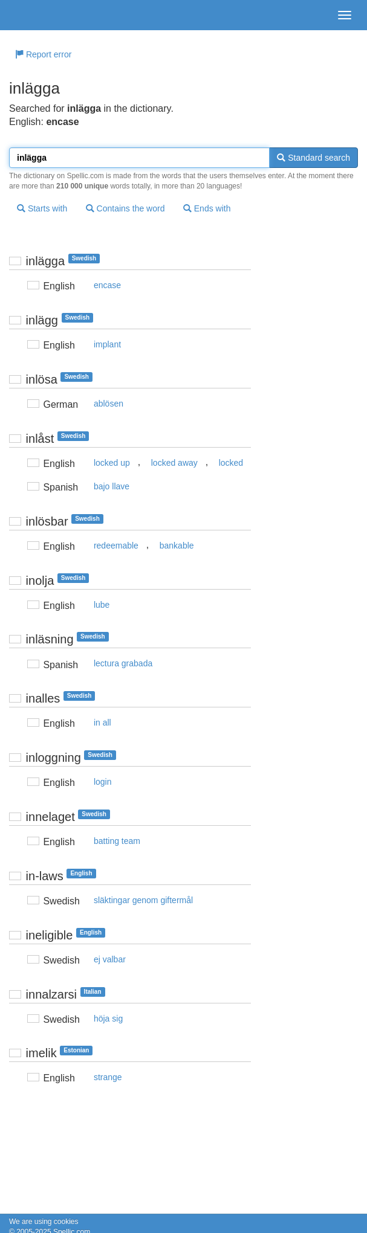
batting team (117, 841)
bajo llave (111, 486)
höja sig (108, 1018)
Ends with (207, 208)
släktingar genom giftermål (143, 900)
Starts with (42, 208)
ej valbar (110, 959)
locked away (174, 463)
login (103, 782)
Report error (43, 54)
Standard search (313, 158)
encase (107, 285)
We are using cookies (44, 1221)
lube (101, 605)
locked (231, 463)
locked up (112, 463)
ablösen (108, 403)
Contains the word (125, 208)
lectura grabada (123, 663)
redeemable (116, 545)
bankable (177, 545)
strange (108, 1077)
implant (107, 344)
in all (102, 722)
